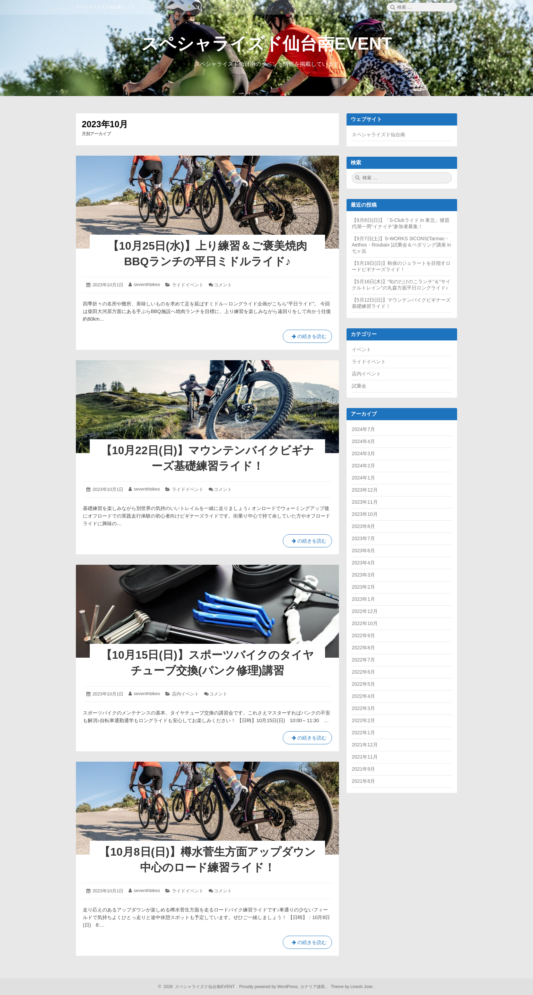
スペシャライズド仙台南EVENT (266, 43)
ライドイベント (187, 284)
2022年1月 (363, 732)
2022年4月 (363, 696)
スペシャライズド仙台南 (378, 134)
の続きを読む (307, 337)
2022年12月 (365, 611)
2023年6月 (363, 550)
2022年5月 (363, 684)
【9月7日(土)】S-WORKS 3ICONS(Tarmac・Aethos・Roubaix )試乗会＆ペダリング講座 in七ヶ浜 (401, 245)
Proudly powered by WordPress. (269, 986)
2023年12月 (365, 490)
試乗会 (359, 386)
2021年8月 (363, 781)
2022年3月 (363, 708)
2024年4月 (363, 441)
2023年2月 (363, 587)
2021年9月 (363, 769)
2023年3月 (363, 575)
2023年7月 (363, 538)
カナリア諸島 (313, 986)
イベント (361, 349)
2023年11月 (365, 502)
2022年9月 (363, 635)
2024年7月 (363, 429)
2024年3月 (363, 453)
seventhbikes (147, 284)
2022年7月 (363, 660)
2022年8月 (363, 647)
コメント (223, 284)
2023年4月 (363, 562)
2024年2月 (363, 465)
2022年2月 (363, 720)
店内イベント (185, 693)
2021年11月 (365, 757)
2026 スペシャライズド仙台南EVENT (198, 986)
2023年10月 (365, 514)
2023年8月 (363, 526)
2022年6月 (363, 672)
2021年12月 (365, 744)
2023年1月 (363, 599)
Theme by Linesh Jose (352, 986)
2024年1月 (363, 478)
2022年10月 (365, 623)
